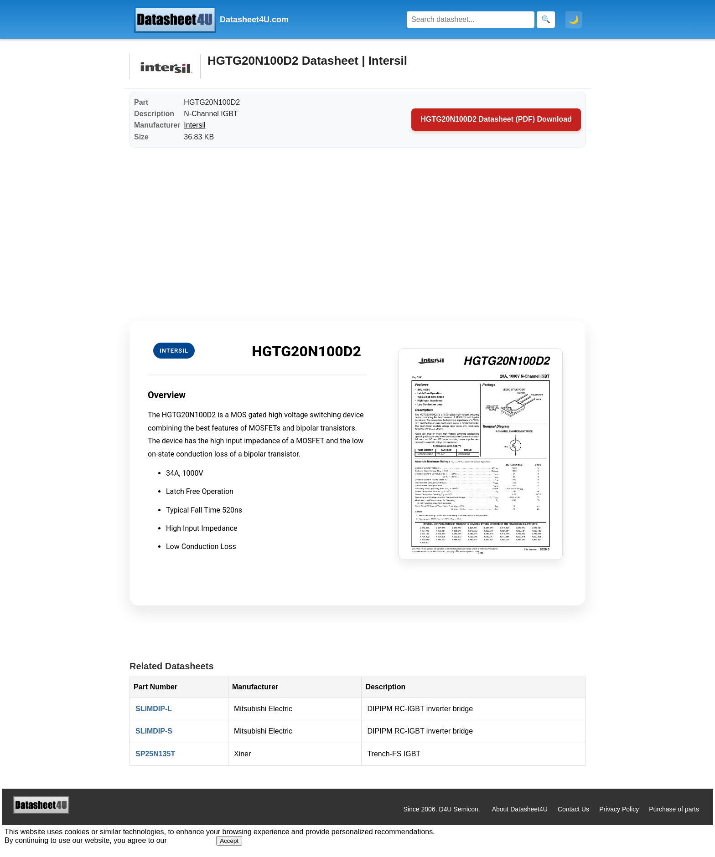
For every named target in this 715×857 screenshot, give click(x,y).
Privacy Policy (619, 809)
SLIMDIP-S (153, 731)
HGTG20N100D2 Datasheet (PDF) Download (496, 119)
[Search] (470, 19)
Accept (229, 840)
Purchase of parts (674, 809)
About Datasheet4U (520, 809)
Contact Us (573, 809)
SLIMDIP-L (153, 709)
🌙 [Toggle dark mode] (574, 19)
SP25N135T (155, 754)
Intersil (194, 125)
